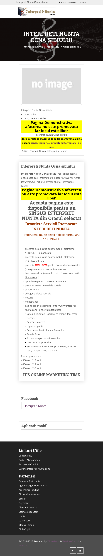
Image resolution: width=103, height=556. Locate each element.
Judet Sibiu (53, 46)
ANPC (22, 545)
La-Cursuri (24, 520)
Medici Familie (26, 524)
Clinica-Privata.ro (28, 507)
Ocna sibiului (71, 46)
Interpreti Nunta (33, 46)
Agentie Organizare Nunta (33, 485)
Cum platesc (25, 455)
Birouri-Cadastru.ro (29, 494)
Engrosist (24, 503)
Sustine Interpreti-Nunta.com (34, 468)
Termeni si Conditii (29, 464)
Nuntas (22, 516)
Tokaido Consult (70, 541)
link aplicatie (44, 252)
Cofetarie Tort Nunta (29, 481)
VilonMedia (53, 541)
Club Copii (24, 529)
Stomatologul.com (28, 511)
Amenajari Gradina (29, 489)
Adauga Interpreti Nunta (72, 2)
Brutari (22, 498)
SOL (27, 545)
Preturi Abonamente (30, 460)
